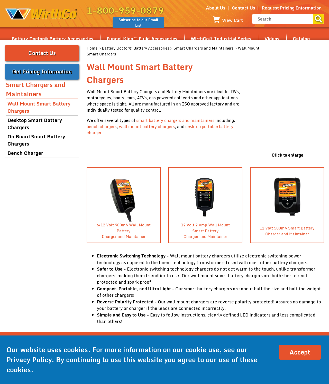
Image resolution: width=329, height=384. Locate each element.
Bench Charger (25, 153)
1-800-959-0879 (125, 10)
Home (92, 48)
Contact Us (243, 7)
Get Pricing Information (42, 71)
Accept (299, 352)
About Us (215, 7)
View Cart (228, 20)
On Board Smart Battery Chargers (36, 140)
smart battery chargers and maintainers (175, 120)
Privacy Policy (29, 359)
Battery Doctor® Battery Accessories (52, 39)
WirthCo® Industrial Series (221, 39)
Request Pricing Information (292, 7)
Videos (271, 39)
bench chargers (102, 126)
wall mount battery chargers (147, 126)
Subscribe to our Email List (138, 22)
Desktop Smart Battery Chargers (34, 123)
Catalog (301, 39)
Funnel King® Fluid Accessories (142, 39)
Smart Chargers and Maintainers (203, 48)
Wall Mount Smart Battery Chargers (38, 107)
